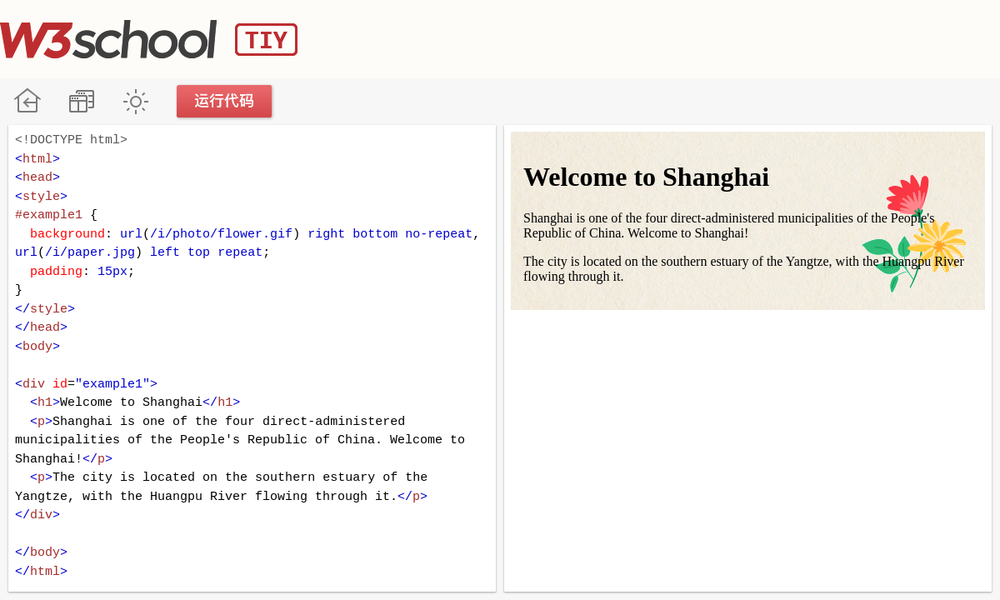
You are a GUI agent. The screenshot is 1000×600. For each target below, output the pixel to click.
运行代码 (225, 101)
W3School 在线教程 (27, 101)
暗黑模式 (135, 101)
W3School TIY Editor (149, 39)
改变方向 (81, 101)
